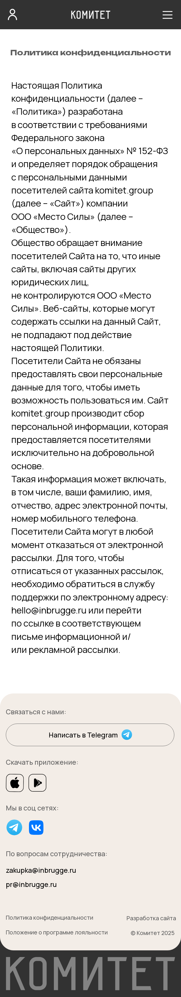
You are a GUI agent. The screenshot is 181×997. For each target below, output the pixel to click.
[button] (167, 15)
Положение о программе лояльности (57, 932)
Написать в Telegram (83, 734)
